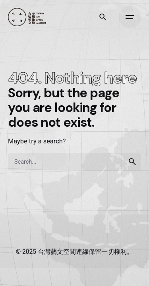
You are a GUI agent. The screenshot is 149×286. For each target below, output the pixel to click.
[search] (132, 161)
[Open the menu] (130, 17)
